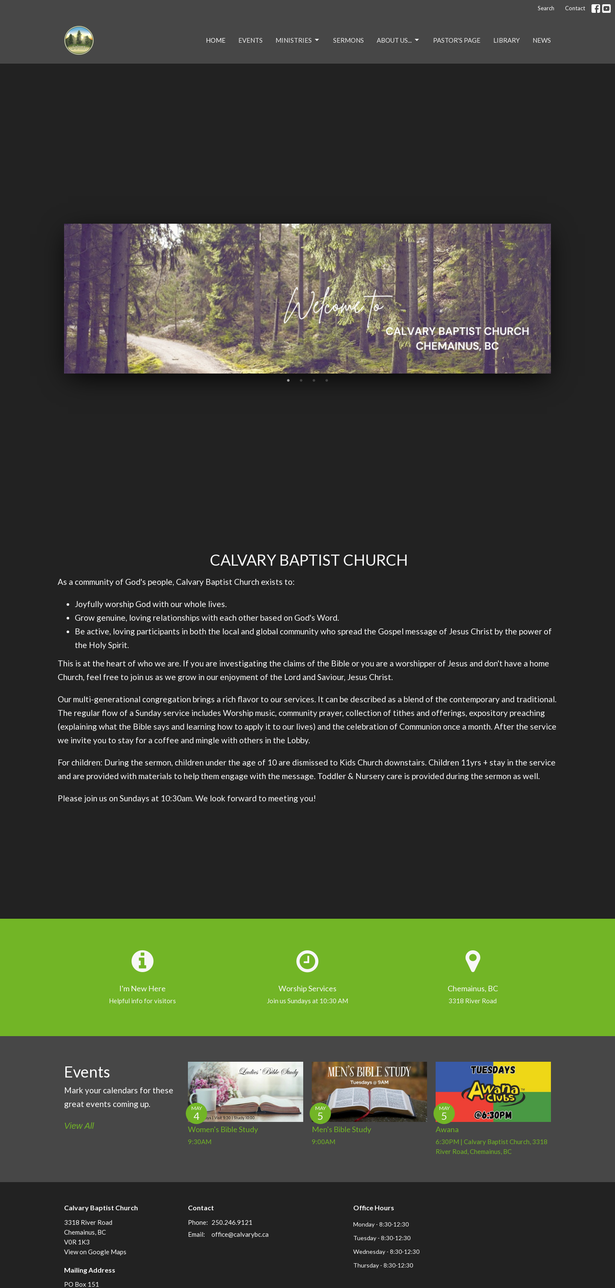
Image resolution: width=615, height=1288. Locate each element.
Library (506, 40)
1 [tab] (288, 380)
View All (79, 1125)
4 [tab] (326, 380)
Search (546, 8)
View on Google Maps (95, 1252)
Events (250, 40)
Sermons (348, 40)
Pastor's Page (456, 40)
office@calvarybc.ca (240, 1234)
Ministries (297, 40)
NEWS (542, 40)
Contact (575, 8)
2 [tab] (301, 380)
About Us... (398, 40)
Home (216, 40)
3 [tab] (314, 380)
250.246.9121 (231, 1222)
